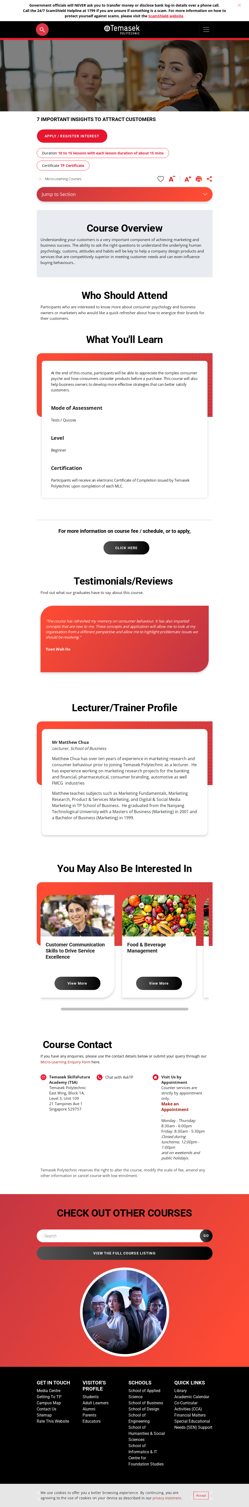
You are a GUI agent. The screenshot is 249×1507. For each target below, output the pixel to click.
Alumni (89, 1409)
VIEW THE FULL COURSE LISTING (124, 1253)
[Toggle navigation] (206, 29)
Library (180, 1390)
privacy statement (167, 1498)
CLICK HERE (126, 548)
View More (77, 983)
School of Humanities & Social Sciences (146, 1433)
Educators (92, 1421)
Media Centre (48, 1390)
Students (91, 1396)
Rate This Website (53, 1421)
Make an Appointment (175, 1106)
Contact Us (46, 1409)
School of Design (143, 1409)
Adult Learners (96, 1402)
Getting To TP (49, 1396)
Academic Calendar (191, 1396)
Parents (89, 1415)
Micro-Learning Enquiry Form (65, 1062)
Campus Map (49, 1402)
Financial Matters (190, 1415)
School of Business (145, 1402)
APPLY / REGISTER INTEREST (72, 136)
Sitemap (44, 1415)
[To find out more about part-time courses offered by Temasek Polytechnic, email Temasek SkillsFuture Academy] (71, 1093)
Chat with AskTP (119, 1077)
